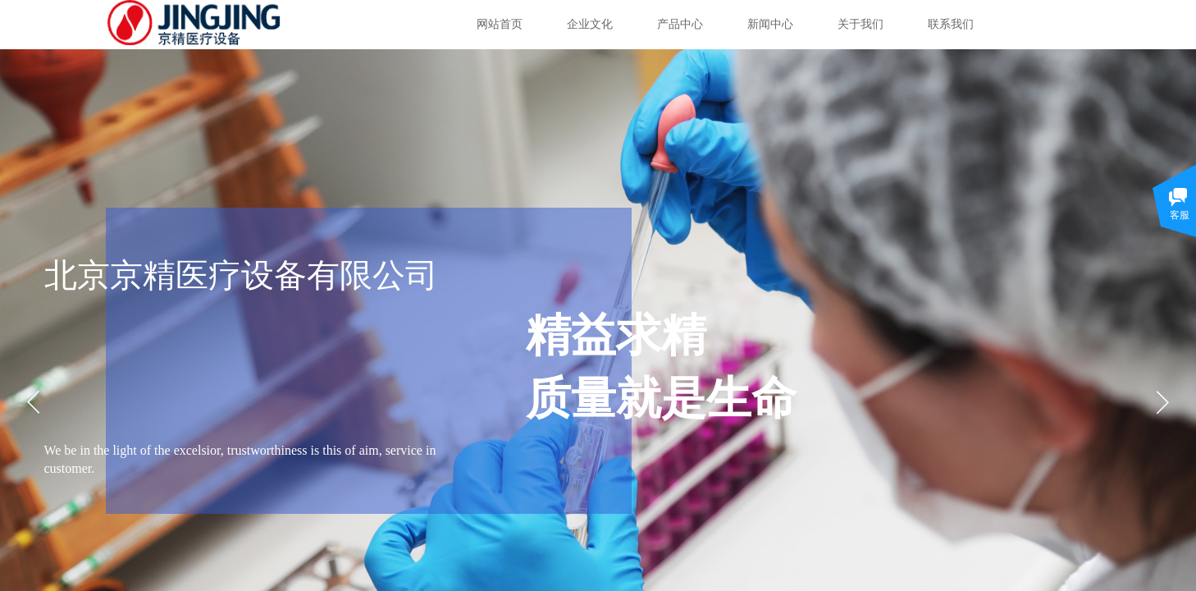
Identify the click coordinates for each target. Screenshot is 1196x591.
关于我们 (860, 24)
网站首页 (500, 24)
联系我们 (951, 24)
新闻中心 (770, 24)
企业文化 (590, 24)
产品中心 (680, 24)
